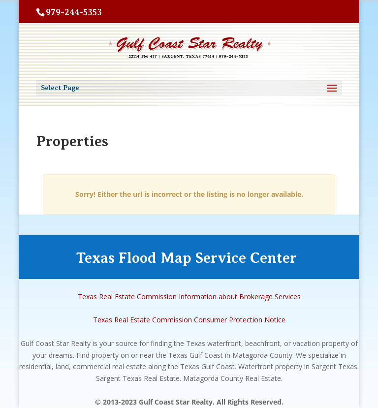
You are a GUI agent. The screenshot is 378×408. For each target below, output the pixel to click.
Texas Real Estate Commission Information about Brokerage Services (189, 296)
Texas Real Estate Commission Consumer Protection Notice (189, 319)
